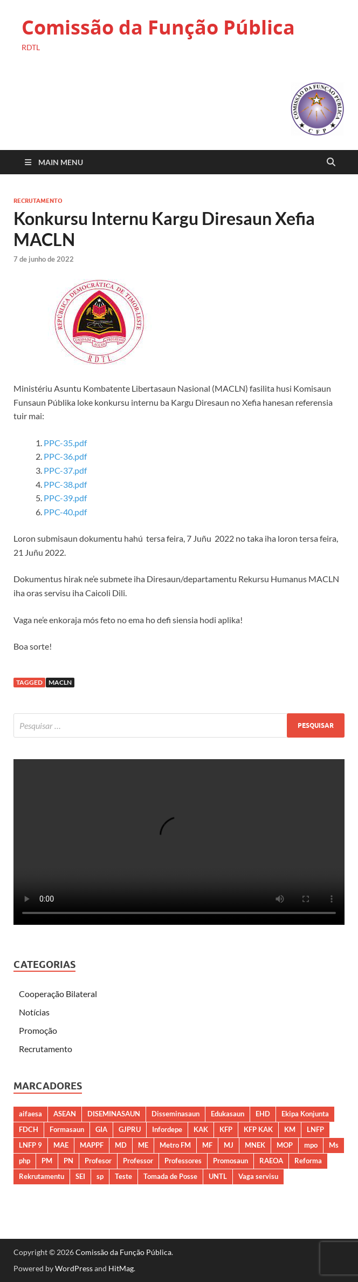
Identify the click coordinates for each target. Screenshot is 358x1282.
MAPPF (92, 1145)
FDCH (28, 1129)
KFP (225, 1129)
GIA (101, 1129)
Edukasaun (227, 1113)
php (24, 1160)
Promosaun (230, 1160)
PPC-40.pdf (65, 512)
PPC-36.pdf (65, 456)
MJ (228, 1145)
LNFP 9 (30, 1145)
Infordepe (167, 1129)
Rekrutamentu (41, 1176)
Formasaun (67, 1129)
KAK (201, 1129)
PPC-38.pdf (65, 484)
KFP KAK (258, 1129)
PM (47, 1160)
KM (289, 1129)
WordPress (74, 1268)
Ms (334, 1145)
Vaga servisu (258, 1176)
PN (68, 1160)
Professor (138, 1160)
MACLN (60, 682)
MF (207, 1145)
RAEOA (271, 1160)
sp (100, 1176)
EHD (263, 1113)
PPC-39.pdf (65, 498)
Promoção (38, 1030)
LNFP (315, 1129)
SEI (80, 1176)
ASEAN (64, 1113)
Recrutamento (38, 200)
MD (121, 1145)
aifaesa (30, 1113)
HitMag (121, 1268)
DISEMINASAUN (113, 1113)
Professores (183, 1160)
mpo (311, 1145)
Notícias (34, 1012)
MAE (60, 1145)
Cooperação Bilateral (58, 993)
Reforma (308, 1160)
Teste (123, 1176)
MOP (285, 1145)
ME (143, 1145)
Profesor (98, 1160)
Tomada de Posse (170, 1176)
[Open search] (331, 162)
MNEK (255, 1145)
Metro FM (175, 1145)
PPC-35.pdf (65, 443)
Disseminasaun (175, 1113)
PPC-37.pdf (65, 470)
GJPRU (130, 1129)
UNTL (218, 1176)
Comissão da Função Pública (158, 27)
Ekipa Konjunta (305, 1113)
